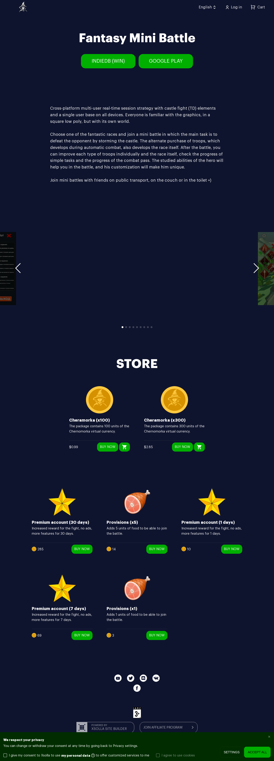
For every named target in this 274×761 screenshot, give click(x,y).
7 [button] (144, 327)
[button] (256, 268)
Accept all (257, 752)
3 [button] (130, 327)
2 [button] (126, 327)
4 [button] (133, 327)
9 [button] (151, 327)
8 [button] (148, 327)
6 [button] (141, 327)
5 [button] (137, 327)
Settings (232, 752)
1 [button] (122, 327)
